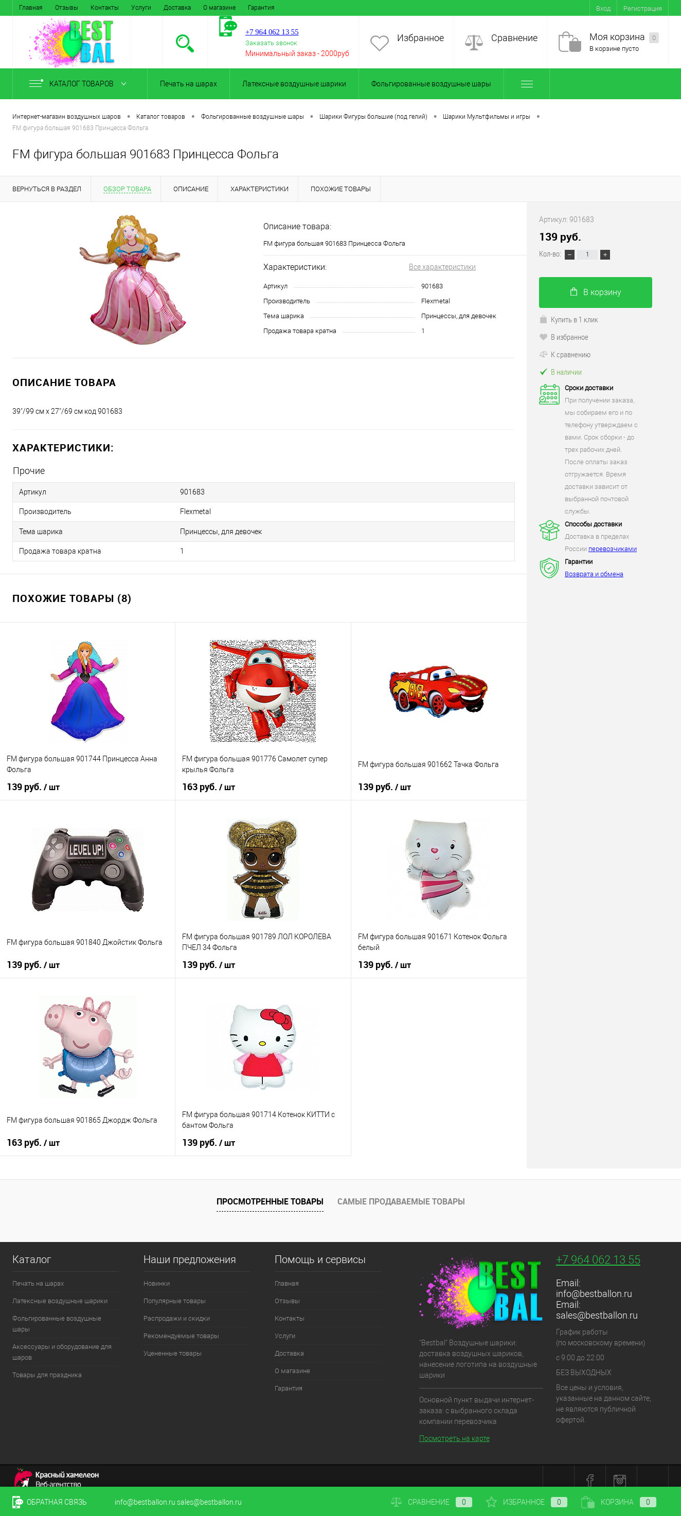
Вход (603, 8)
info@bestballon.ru (594, 1285)
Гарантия (261, 7)
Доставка (177, 7)
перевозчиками (612, 549)
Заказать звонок (271, 43)
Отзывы (66, 7)
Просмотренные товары (270, 1192)
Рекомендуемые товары (181, 1327)
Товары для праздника (47, 1366)
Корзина (618, 1502)
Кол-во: (551, 253)
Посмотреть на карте (454, 1430)
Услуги (141, 7)
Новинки (157, 1274)
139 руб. (33, 778)
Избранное (420, 37)
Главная (31, 7)
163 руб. (208, 778)
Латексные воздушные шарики (294, 84)
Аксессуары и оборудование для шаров (62, 1343)
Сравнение (514, 37)
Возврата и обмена (594, 574)
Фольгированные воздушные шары (431, 84)
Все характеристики (442, 267)
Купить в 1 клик (568, 319)
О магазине (219, 7)
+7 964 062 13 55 (598, 1251)
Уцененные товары (173, 1344)
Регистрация (642, 8)
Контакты (105, 7)
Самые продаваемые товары (401, 1192)
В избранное (563, 337)
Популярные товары (175, 1292)
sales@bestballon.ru (597, 1306)
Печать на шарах (188, 84)
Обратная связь (49, 1502)
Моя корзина (624, 37)
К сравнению (564, 354)
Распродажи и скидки (177, 1309)
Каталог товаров (80, 83)
